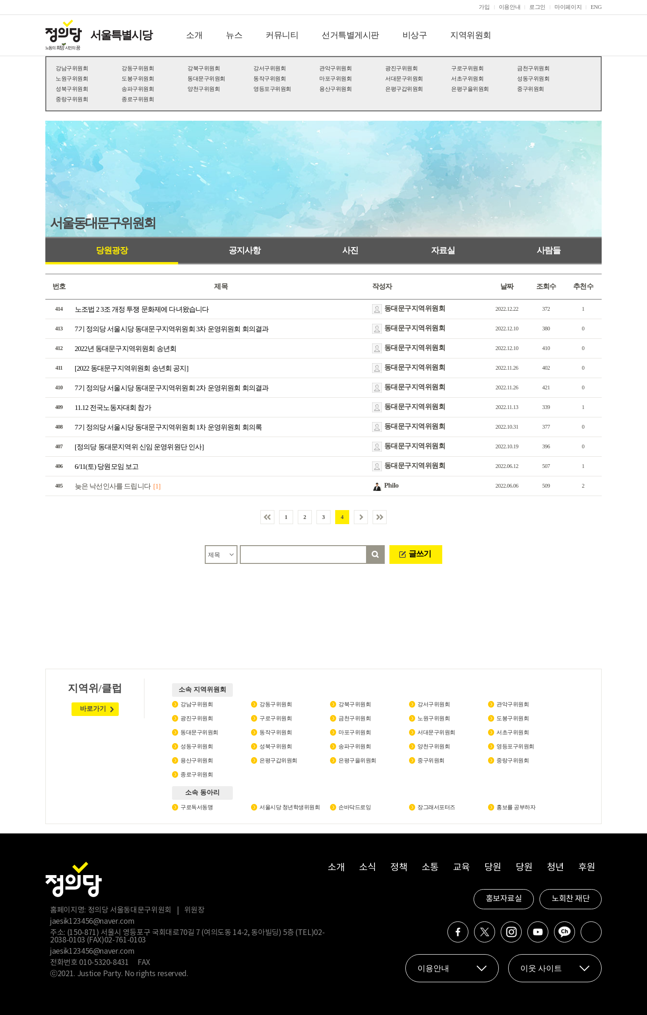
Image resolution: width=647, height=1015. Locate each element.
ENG (596, 7)
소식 (367, 867)
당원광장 (112, 250)
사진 (350, 250)
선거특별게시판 (350, 35)
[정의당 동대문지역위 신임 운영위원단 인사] (139, 447)
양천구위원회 (203, 89)
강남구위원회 (72, 68)
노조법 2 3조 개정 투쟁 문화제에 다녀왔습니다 (142, 309)
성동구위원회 (533, 78)
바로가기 (93, 708)
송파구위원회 (138, 89)
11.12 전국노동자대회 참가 (113, 407)
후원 (586, 867)
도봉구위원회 (138, 78)
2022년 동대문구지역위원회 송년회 (125, 348)
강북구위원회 (203, 68)
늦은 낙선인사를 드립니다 (113, 486)
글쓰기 (420, 553)
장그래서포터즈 (436, 807)
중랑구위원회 (72, 99)
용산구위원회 (335, 89)
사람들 (549, 250)
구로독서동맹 (196, 807)
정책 (398, 867)
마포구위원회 (335, 78)
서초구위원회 (467, 78)
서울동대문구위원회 (102, 223)
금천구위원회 (533, 68)
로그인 (537, 7)
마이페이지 (568, 7)
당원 (492, 867)
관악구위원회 (335, 68)
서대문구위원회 (404, 78)
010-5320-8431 (104, 962)
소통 (430, 867)
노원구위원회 (72, 78)
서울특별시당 (121, 35)
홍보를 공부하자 (515, 807)
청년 (555, 867)
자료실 (443, 250)
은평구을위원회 (470, 89)
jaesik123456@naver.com (92, 921)
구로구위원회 (467, 68)
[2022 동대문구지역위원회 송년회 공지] (131, 368)
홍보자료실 (504, 899)
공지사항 (244, 250)
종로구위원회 (138, 99)
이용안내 (510, 7)
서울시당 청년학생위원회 (289, 807)
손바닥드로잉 (354, 807)
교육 (461, 867)
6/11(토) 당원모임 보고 (107, 466)
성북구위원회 (72, 89)
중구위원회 (530, 89)
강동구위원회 (138, 68)
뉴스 (234, 35)
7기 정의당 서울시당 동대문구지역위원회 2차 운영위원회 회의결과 (172, 388)
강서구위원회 (269, 68)
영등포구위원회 (272, 89)
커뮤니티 (282, 35)
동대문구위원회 (206, 78)
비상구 (415, 35)
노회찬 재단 (570, 899)
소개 (194, 35)
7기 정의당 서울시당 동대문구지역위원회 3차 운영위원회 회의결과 (172, 329)
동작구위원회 (269, 78)
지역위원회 (470, 35)
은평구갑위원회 (404, 89)
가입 (484, 7)
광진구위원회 (401, 68)
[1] (156, 486)
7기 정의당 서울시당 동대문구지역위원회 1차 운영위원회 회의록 (168, 427)
